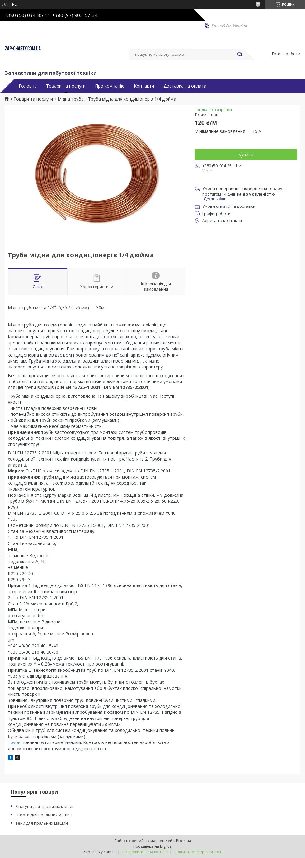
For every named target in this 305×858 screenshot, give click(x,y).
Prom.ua (183, 840)
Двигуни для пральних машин (45, 806)
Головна (28, 86)
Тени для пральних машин (42, 823)
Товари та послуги (66, 86)
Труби (14, 742)
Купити (245, 155)
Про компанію (109, 86)
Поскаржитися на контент (145, 852)
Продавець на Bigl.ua (152, 846)
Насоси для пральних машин (44, 815)
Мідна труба (71, 99)
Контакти (144, 86)
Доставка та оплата (184, 86)
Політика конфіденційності (197, 852)
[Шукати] (239, 54)
